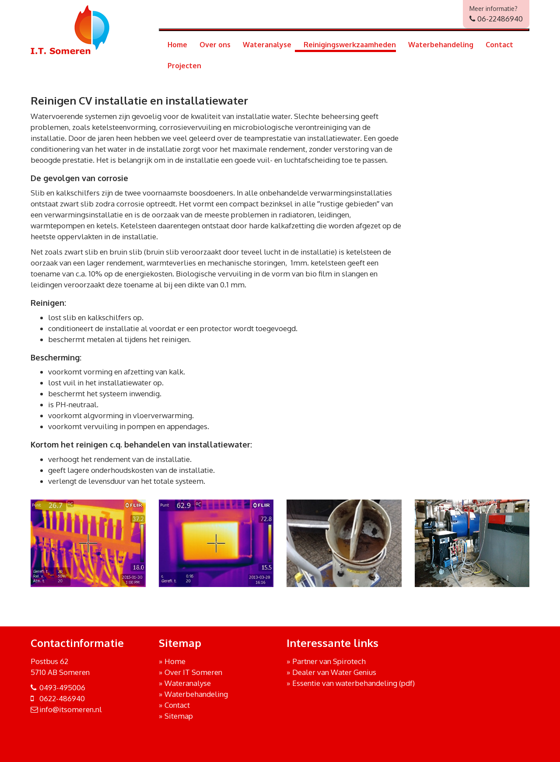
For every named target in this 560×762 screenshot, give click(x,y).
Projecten (184, 65)
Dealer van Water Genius (334, 672)
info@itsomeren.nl (70, 709)
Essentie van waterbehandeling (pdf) (353, 683)
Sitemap (178, 715)
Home (177, 44)
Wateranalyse (267, 44)
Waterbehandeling (440, 44)
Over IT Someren (193, 672)
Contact (499, 44)
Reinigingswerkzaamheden (350, 44)
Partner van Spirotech (329, 661)
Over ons (215, 44)
